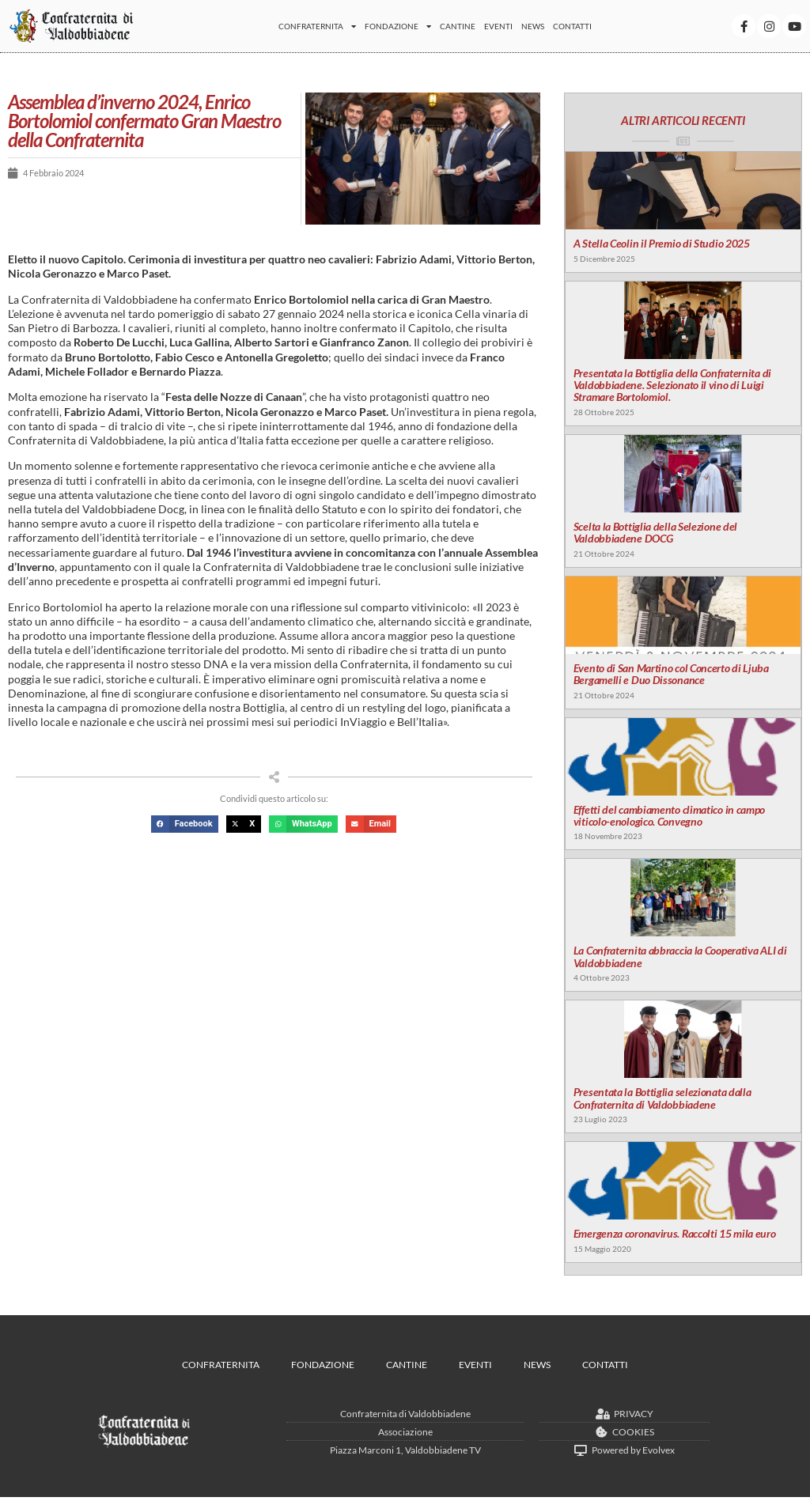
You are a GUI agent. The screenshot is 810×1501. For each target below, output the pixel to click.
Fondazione (398, 26)
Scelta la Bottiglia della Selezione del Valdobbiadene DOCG (654, 533)
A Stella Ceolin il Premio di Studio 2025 (661, 244)
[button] (184, 824)
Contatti (572, 26)
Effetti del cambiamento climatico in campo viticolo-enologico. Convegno (668, 817)
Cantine (457, 26)
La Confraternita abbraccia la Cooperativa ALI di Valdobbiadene (679, 959)
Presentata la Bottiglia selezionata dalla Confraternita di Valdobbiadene (662, 1101)
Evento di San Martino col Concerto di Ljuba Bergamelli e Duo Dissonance (670, 675)
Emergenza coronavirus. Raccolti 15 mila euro (674, 1237)
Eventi (498, 26)
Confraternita (317, 26)
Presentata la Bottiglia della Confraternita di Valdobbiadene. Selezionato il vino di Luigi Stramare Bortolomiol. (671, 386)
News (532, 26)
